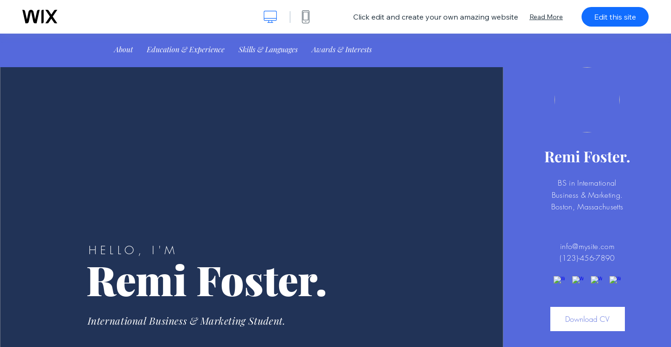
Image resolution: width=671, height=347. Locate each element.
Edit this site (615, 16)
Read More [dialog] (546, 17)
